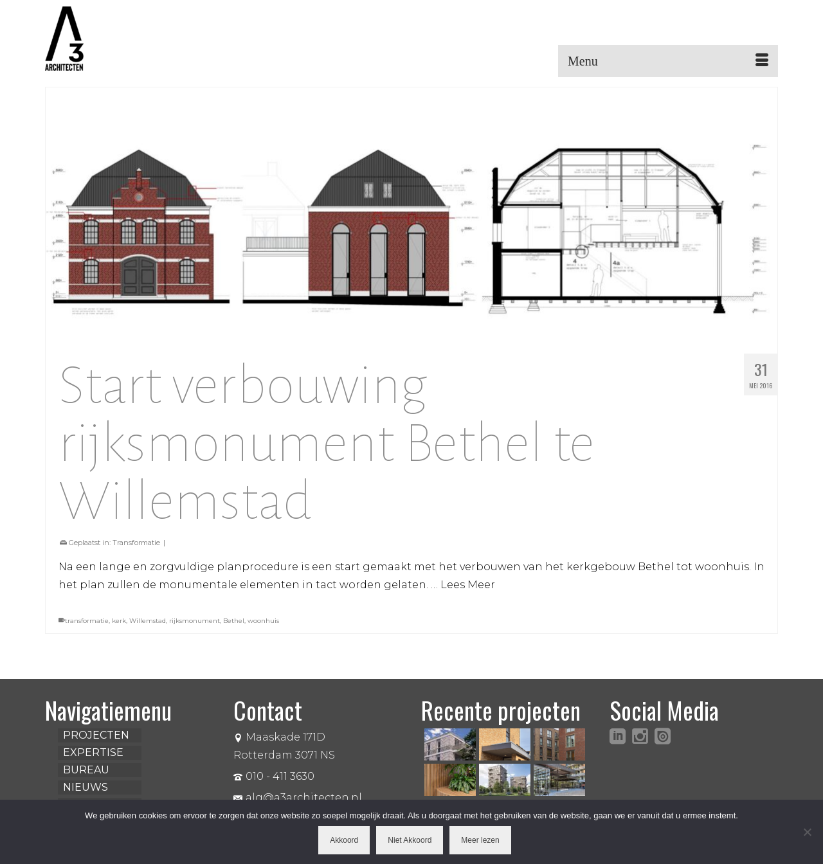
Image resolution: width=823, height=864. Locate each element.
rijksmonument (194, 620)
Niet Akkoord (409, 840)
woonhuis (263, 620)
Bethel (233, 620)
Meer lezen (480, 840)
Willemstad (147, 620)
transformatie (87, 620)
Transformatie (136, 542)
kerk (119, 620)
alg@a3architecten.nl (297, 797)
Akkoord (344, 840)
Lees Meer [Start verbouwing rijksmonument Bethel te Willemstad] (467, 585)
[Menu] (668, 61)
